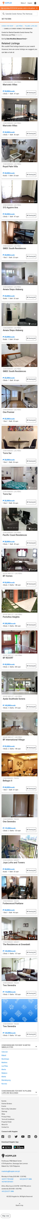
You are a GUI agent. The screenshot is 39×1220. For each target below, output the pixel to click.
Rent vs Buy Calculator (9, 1109)
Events (4, 1106)
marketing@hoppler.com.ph (11, 1171)
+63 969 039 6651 (7, 1182)
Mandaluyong (6, 1080)
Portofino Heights (11, 617)
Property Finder (7, 1122)
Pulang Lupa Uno (31, 26)
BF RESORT (8, 658)
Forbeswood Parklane (13, 903)
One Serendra (9, 821)
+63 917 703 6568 (7, 1179)
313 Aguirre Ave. (10, 207)
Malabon (4, 1073)
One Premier (8, 412)
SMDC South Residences (14, 248)
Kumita (4, 1101)
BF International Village (14, 739)
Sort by (14, 39)
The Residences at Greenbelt (16, 944)
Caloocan (5, 1052)
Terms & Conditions (8, 1119)
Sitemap (4, 1111)
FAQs (3, 1114)
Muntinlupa (5, 1059)
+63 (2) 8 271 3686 (26, 1179)
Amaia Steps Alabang (13, 289)
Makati (4, 1055)
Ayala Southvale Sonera (14, 699)
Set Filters (6, 19)
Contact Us (5, 1127)
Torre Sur (7, 453)
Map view (5, 1216)
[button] (4, 68)
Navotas (4, 1084)
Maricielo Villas (10, 84)
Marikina (4, 1062)
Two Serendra (9, 985)
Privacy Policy (6, 1117)
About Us (5, 1124)
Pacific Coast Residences (15, 535)
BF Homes (7, 576)
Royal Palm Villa (10, 166)
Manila (4, 1069)
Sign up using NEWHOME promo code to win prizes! (19, 8)
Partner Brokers (7, 1103)
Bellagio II (7, 780)
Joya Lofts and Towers (14, 862)
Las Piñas (19, 26)
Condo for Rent (8, 26)
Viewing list (31, 92)
